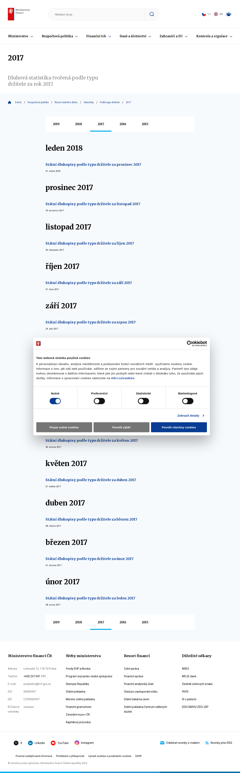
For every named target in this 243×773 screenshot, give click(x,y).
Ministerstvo (18, 36)
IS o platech (189, 699)
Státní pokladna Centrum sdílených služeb (145, 709)
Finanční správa (133, 676)
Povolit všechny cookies (179, 427)
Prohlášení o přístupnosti (70, 756)
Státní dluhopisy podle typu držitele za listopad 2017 (93, 204)
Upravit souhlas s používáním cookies (109, 756)
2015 (145, 124)
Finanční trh (96, 36)
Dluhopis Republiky (77, 684)
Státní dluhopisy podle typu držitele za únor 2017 (90, 558)
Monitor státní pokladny (80, 699)
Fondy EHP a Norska (78, 668)
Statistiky (89, 102)
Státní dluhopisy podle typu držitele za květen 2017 (92, 440)
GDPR (138, 756)
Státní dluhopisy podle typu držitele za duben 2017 (91, 480)
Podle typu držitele (110, 102)
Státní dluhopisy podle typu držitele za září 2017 (89, 282)
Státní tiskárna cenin (136, 699)
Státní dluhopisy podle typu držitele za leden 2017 (90, 598)
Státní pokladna (75, 691)
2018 (78, 124)
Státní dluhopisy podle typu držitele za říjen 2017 (90, 243)
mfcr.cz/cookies (122, 378)
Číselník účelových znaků (197, 684)
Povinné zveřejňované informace (34, 756)
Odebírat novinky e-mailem (180, 742)
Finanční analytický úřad (138, 684)
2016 (123, 124)
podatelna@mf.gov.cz (37, 684)
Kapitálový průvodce (78, 722)
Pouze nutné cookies (64, 427)
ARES (185, 668)
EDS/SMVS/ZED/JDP (195, 706)
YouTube (60, 743)
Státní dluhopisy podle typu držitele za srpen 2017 (91, 322)
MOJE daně (189, 676)
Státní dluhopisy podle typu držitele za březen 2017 (91, 519)
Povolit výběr (121, 427)
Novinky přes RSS (219, 742)
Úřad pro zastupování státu (140, 691)
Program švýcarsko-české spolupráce (89, 676)
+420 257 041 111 (35, 676)
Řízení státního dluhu (66, 102)
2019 (56, 124)
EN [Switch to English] (218, 14)
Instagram (84, 742)
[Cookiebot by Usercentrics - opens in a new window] (190, 343)
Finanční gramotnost (78, 706)
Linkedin (36, 743)
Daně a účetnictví (133, 36)
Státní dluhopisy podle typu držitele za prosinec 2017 (93, 164)
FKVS (185, 691)
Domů (18, 102)
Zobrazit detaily (188, 415)
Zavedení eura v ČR (78, 714)
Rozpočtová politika (57, 36)
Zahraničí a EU (171, 36)
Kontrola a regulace (212, 36)
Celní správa (131, 668)
